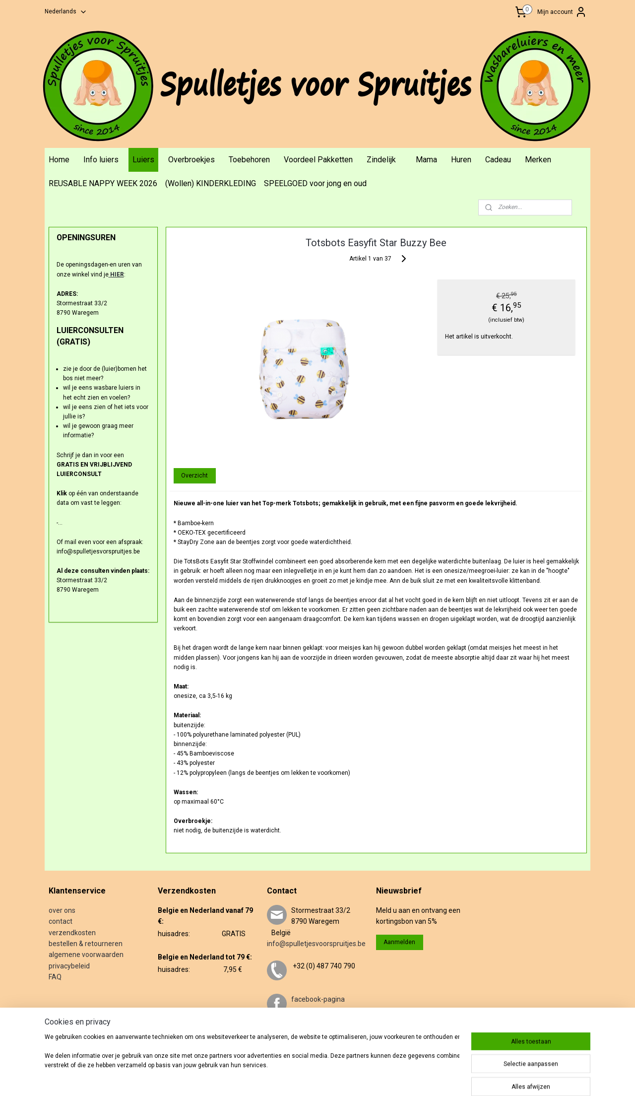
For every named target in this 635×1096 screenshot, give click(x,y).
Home (59, 159)
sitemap (318, 1078)
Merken (538, 159)
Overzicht (194, 475)
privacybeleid (69, 966)
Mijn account (562, 12)
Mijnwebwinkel (457, 1078)
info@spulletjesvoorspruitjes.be (316, 944)
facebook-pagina (318, 999)
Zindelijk (381, 159)
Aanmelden (399, 942)
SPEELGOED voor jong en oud (315, 183)
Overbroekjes (191, 159)
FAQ (55, 977)
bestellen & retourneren (86, 944)
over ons (62, 910)
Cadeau (498, 159)
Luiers (143, 159)
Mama (426, 159)
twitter (301, 1032)
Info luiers (101, 159)
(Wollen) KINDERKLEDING (210, 183)
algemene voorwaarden (86, 955)
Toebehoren (249, 159)
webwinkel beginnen (373, 1078)
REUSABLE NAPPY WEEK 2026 (103, 183)
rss (338, 1078)
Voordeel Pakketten (318, 159)
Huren (461, 159)
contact (60, 921)
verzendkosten (72, 933)
